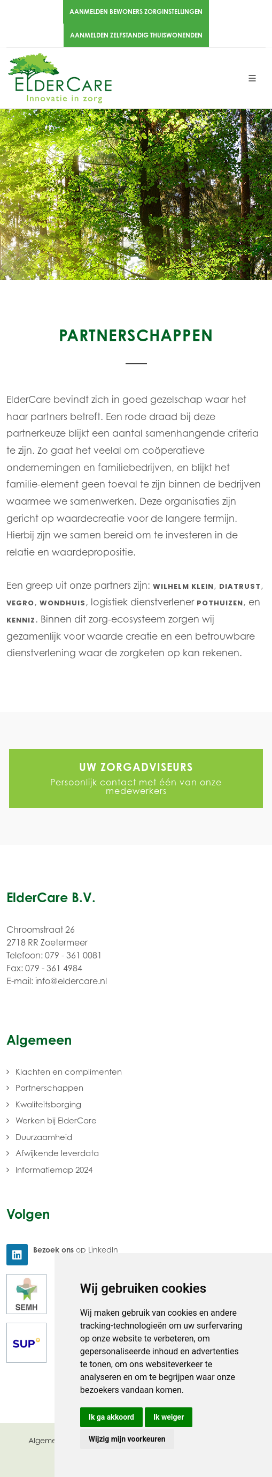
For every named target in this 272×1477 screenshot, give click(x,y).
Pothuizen (220, 603)
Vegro (20, 603)
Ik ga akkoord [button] (111, 1417)
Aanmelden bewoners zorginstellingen (136, 12)
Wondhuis (63, 603)
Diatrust (240, 586)
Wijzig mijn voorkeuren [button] (127, 1439)
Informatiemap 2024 (53, 1169)
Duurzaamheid (43, 1137)
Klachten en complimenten (68, 1071)
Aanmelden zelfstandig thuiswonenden (136, 35)
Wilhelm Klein (183, 586)
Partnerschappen (49, 1087)
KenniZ (20, 620)
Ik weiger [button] (168, 1417)
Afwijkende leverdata (57, 1153)
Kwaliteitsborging (48, 1104)
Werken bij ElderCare (56, 1120)
